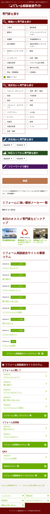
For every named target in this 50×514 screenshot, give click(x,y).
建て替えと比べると (10, 301)
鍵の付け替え (32, 68)
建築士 (8, 32)
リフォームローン (9, 334)
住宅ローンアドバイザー (13, 52)
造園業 (8, 39)
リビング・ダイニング (13, 91)
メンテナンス (10, 58)
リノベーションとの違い (12, 312)
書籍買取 (9, 68)
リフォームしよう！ (10, 268)
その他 (30, 112)
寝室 (7, 101)
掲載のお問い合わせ (8, 505)
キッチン (9, 117)
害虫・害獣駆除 (11, 72)
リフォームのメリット (11, 290)
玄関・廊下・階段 (34, 91)
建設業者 (31, 28)
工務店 (8, 28)
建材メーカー (10, 77)
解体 (29, 51)
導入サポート (7, 323)
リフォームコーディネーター (36, 33)
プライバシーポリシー (34, 500)
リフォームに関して (18, 264)
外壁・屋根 (32, 58)
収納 (7, 96)
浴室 (29, 101)
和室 (29, 105)
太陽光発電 (9, 63)
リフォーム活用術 (17, 319)
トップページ (6, 495)
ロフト (30, 117)
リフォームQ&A (9, 345)
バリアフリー (10, 112)
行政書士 (31, 72)
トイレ (30, 126)
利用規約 (4, 500)
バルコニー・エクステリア (13, 106)
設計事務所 (9, 44)
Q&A (13, 341)
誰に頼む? (6, 279)
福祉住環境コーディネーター (36, 45)
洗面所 (8, 122)
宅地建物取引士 (33, 39)
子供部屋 (31, 96)
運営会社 (29, 495)
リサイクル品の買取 (35, 63)
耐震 (29, 122)
